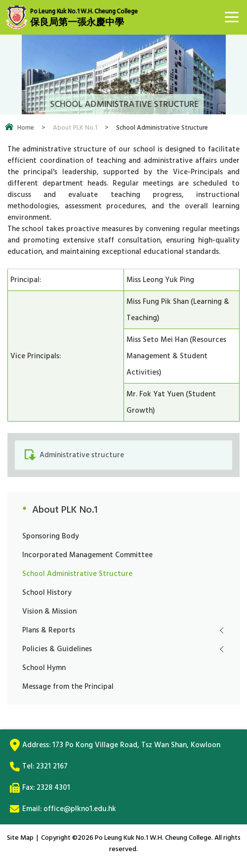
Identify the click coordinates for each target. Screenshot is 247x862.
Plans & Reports (48, 630)
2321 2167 (52, 766)
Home (25, 127)
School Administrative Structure (77, 574)
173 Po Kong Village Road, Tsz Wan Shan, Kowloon (136, 745)
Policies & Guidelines (57, 649)
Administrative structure (82, 455)
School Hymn (44, 668)
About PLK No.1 (75, 127)
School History (47, 592)
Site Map (20, 837)
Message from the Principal (68, 686)
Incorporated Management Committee (87, 555)
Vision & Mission (49, 611)
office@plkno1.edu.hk (79, 809)
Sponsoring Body (50, 536)
